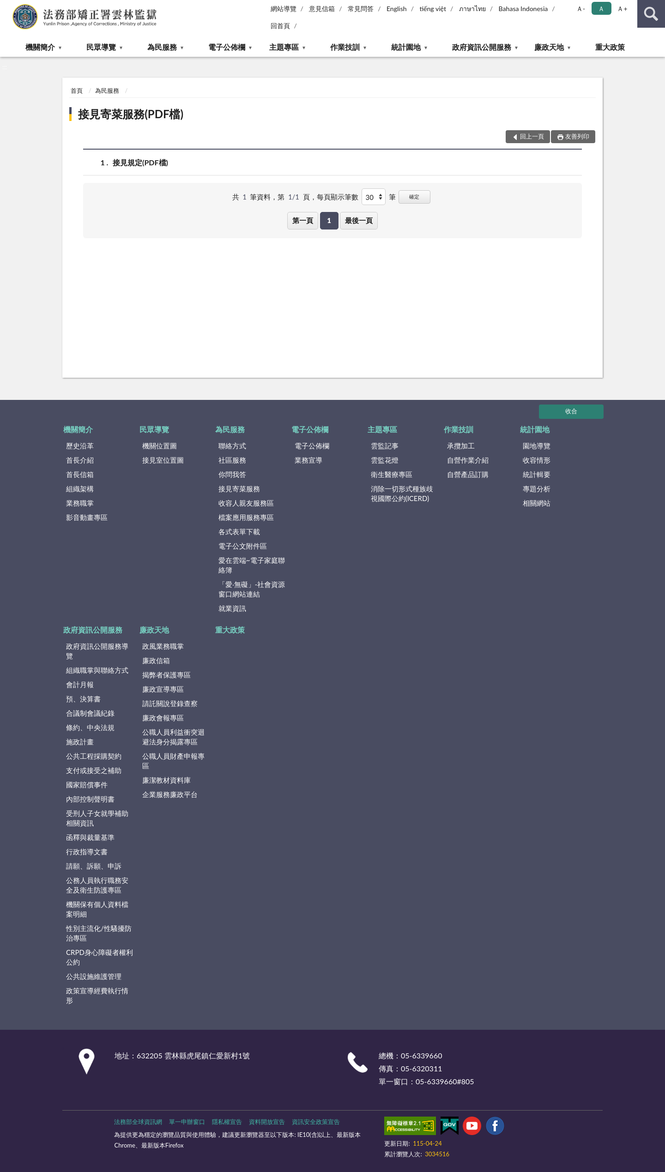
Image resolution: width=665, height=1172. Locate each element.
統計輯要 (536, 474)
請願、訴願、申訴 (93, 866)
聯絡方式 (232, 445)
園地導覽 (536, 445)
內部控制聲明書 (90, 799)
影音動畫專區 (87, 517)
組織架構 (80, 488)
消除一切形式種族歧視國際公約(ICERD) (402, 493)
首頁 (77, 90)
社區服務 (232, 460)
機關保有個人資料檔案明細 (97, 909)
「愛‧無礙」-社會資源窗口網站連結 (251, 589)
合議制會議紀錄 (90, 713)
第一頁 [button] (302, 220)
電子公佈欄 (226, 46)
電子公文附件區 (242, 546)
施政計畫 (80, 741)
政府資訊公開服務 (481, 46)
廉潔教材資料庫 (166, 780)
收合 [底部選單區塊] (571, 411)
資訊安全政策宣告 (316, 1121)
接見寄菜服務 (239, 488)
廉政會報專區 (163, 717)
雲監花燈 (385, 460)
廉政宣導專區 (163, 689)
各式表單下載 (239, 531)
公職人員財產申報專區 (173, 761)
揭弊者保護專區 (166, 675)
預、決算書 (83, 699)
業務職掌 (80, 503)
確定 (414, 196)
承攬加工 (461, 445)
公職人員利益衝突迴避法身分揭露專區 (173, 737)
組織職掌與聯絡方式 (97, 670)
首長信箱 (80, 474)
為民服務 (162, 46)
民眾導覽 (101, 46)
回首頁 (280, 26)
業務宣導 (308, 460)
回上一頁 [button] (532, 136)
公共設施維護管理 (93, 976)
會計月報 (80, 684)
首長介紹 (80, 460)
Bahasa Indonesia (523, 8)
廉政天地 (549, 46)
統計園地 (406, 46)
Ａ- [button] (580, 8)
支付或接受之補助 (93, 770)
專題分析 (536, 488)
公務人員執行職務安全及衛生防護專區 (97, 885)
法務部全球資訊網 (138, 1121)
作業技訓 (345, 46)
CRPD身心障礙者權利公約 (99, 957)
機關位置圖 (159, 445)
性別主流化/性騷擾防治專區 (99, 933)
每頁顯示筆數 (337, 197)
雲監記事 (385, 445)
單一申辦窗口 (187, 1121)
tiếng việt (432, 8)
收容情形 (536, 460)
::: (7, 7)
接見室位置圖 (163, 460)
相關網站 (536, 503)
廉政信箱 (156, 660)
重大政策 (610, 46)
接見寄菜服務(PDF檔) (130, 114)
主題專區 (284, 46)
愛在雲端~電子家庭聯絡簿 (251, 565)
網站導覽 (283, 8)
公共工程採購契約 (93, 756)
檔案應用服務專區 (246, 517)
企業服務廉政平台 (170, 794)
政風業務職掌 (163, 646)
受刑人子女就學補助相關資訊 (97, 818)
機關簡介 (40, 46)
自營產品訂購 (468, 474)
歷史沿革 (80, 445)
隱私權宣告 (227, 1121)
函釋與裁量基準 (90, 837)
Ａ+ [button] (622, 8)
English (397, 8)
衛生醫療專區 (391, 474)
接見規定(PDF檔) (140, 162)
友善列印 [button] (577, 136)
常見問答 (361, 8)
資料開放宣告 (267, 1121)
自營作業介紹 (468, 460)
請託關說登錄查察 (170, 703)
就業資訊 (232, 608)
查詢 (651, 14)
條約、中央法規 (90, 727)
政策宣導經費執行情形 (97, 995)
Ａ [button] (601, 8)
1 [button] (329, 220)
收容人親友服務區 (246, 503)
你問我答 (232, 474)
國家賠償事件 (87, 784)
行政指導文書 (87, 851)
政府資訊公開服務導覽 (97, 651)
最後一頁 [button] (359, 220)
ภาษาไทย (472, 8)
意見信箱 (322, 8)
